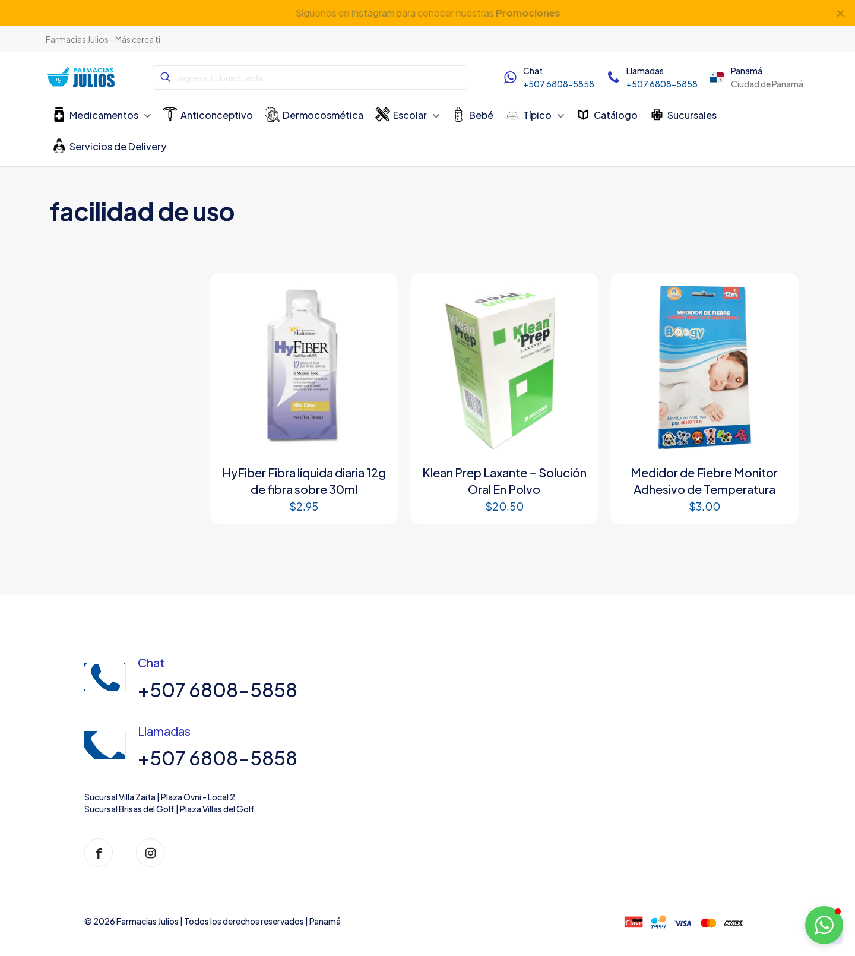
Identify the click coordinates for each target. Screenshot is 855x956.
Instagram (372, 13)
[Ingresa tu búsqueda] (310, 77)
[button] (824, 925)
